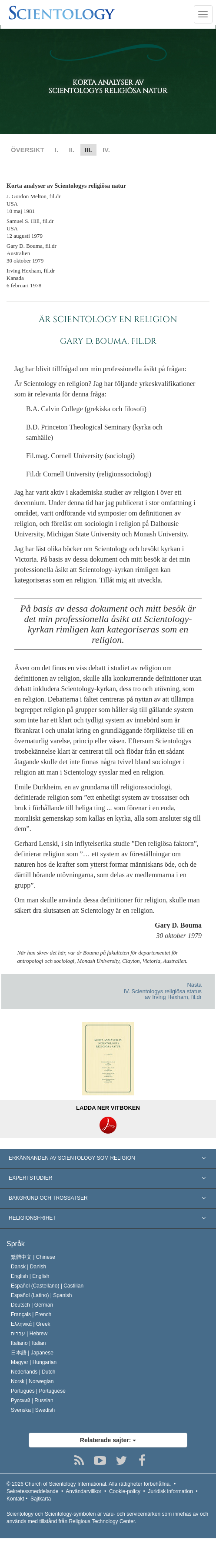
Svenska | (33, 1410)
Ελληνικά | (30, 1324)
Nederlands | (33, 1372)
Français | (31, 1314)
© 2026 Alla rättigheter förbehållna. (89, 1484)
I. (56, 149)
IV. (106, 149)
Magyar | (33, 1362)
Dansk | (28, 1267)
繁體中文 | (33, 1257)
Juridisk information (170, 1491)
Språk (16, 1244)
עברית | (29, 1334)
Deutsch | (32, 1305)
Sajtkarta (40, 1499)
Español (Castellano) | (47, 1286)
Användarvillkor (83, 1491)
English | (30, 1276)
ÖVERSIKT (27, 149)
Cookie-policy (124, 1491)
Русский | (32, 1400)
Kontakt (15, 1499)
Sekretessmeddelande (32, 1491)
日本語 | (32, 1353)
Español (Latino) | (41, 1295)
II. (71, 149)
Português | (38, 1391)
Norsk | (32, 1381)
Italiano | (28, 1343)
